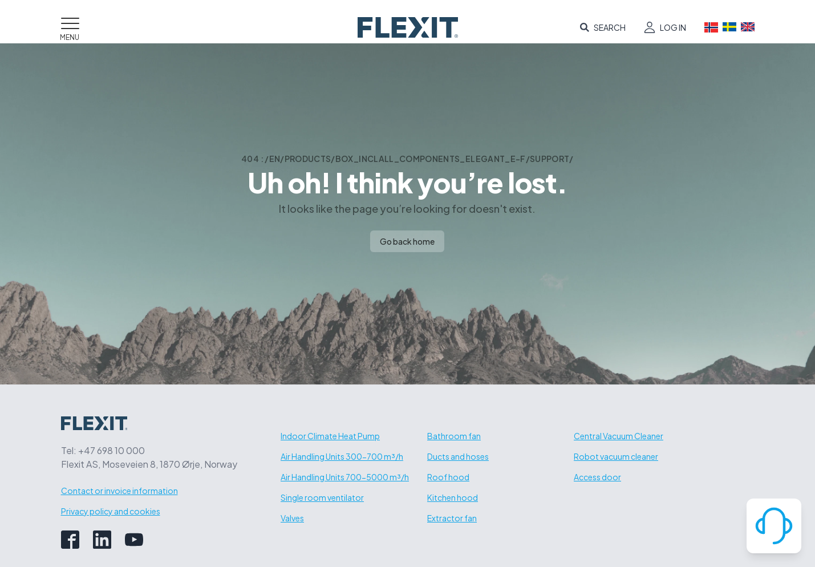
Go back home (407, 241)
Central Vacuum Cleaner (618, 436)
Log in (673, 27)
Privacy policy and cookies (110, 511)
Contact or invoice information (119, 490)
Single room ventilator (322, 497)
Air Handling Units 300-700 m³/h (342, 456)
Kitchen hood (452, 497)
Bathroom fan (454, 436)
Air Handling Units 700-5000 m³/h (345, 477)
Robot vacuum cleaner (616, 456)
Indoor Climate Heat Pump (330, 436)
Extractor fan (452, 518)
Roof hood (448, 477)
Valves (292, 518)
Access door (597, 477)
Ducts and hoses (458, 456)
